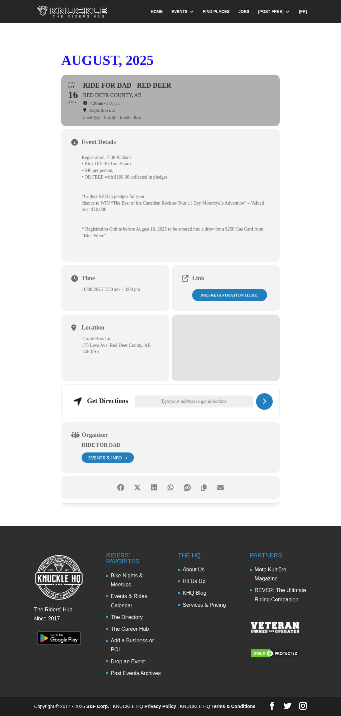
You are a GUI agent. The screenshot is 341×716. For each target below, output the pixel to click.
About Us (194, 569)
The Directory (127, 617)
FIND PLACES (216, 11)
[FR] (303, 11)
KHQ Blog (194, 593)
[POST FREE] (270, 11)
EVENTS (179, 11)
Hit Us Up (194, 581)
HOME (157, 11)
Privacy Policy (160, 706)
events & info (107, 457)
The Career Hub (130, 629)
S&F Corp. (97, 706)
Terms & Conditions (233, 706)
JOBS (243, 11)
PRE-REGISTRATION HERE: (229, 295)
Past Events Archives (136, 673)
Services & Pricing (204, 605)
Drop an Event (128, 661)
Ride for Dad (101, 445)
